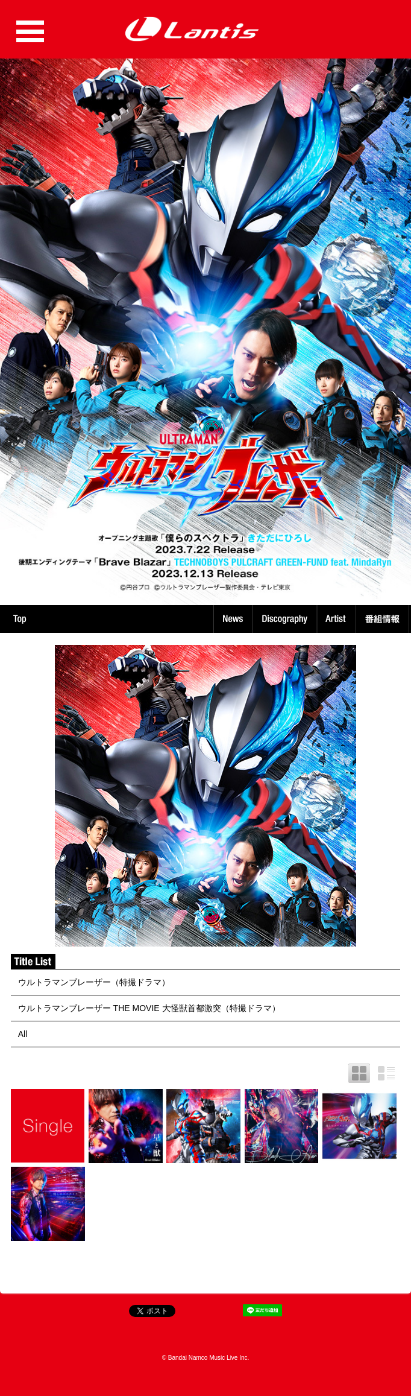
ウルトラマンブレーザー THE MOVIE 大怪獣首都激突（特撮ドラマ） (149, 1008)
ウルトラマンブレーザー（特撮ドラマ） (94, 982)
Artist (337, 619)
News (233, 619)
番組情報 (384, 619)
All (23, 1034)
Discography (286, 619)
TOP (19, 619)
